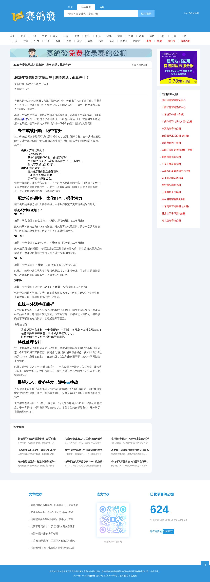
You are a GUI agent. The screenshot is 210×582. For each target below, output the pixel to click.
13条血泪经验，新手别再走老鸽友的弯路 (52, 512)
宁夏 (47, 41)
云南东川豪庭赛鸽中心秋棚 (176, 171)
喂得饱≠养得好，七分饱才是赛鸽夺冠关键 (52, 547)
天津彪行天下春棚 (171, 142)
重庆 (55, 36)
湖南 (120, 36)
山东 (15, 41)
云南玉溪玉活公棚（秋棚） (176, 135)
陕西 (152, 36)
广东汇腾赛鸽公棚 (171, 164)
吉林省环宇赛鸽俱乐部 (173, 199)
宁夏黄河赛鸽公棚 (171, 128)
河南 (141, 36)
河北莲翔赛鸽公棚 (171, 220)
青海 (90, 41)
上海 (34, 36)
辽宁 (79, 41)
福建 (58, 41)
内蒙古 (136, 41)
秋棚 (159, 41)
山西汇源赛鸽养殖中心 (173, 107)
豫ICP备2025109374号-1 (107, 576)
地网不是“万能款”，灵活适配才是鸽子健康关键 (55, 526)
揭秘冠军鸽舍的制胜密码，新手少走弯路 (52, 519)
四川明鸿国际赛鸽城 (172, 178)
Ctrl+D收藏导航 (191, 13)
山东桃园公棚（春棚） (173, 114)
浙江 (87, 36)
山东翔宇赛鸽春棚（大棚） (176, 206)
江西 (36, 41)
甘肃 (26, 41)
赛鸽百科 (185, 41)
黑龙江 (123, 41)
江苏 (66, 36)
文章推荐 (35, 494)
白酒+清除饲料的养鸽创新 (44, 533)
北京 (23, 36)
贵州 (101, 41)
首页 (12, 36)
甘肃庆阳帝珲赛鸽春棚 (173, 213)
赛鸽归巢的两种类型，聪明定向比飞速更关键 (54, 505)
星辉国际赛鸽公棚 (171, 185)
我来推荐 (168, 531)
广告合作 (133, 576)
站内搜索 (146, 13)
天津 (130, 36)
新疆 (111, 41)
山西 (184, 36)
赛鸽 (24, 119)
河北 (44, 36)
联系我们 (124, 576)
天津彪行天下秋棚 (171, 192)
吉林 (68, 41)
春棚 (148, 41)
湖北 (109, 36)
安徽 (76, 36)
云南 (173, 36)
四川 (162, 36)
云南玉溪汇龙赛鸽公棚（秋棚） (178, 149)
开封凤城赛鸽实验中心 (173, 100)
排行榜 (171, 41)
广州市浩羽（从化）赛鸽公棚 (177, 121)
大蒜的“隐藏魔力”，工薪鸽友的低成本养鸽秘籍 (55, 540)
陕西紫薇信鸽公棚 (171, 156)
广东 (98, 36)
